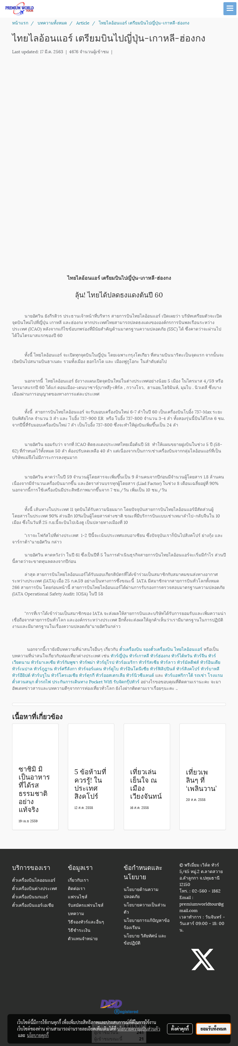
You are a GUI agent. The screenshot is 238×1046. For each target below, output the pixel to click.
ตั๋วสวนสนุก (23, 681)
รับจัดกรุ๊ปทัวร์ (126, 681)
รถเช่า (200, 675)
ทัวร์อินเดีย (210, 662)
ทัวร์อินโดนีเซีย (134, 668)
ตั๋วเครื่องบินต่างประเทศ (34, 889)
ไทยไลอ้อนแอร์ (188, 649)
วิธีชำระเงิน (79, 930)
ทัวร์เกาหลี (139, 655)
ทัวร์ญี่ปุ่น (119, 655)
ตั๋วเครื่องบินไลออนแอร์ (33, 880)
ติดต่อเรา (76, 889)
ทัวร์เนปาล (22, 668)
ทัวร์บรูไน (41, 675)
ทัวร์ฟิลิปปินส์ (162, 668)
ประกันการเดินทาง (70, 681)
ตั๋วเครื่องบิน (130, 649)
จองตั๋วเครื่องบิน (158, 649)
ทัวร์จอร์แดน (90, 668)
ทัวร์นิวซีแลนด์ (140, 675)
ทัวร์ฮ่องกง (160, 655)
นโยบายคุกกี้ (38, 1035)
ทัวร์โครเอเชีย (64, 675)
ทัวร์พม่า (87, 662)
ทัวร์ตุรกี (87, 675)
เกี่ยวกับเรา (78, 880)
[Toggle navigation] (230, 8)
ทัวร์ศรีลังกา (65, 668)
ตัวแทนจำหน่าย (83, 939)
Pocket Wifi (100, 681)
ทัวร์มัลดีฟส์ (188, 662)
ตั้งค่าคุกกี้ (180, 1028)
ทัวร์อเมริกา (127, 662)
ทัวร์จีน (200, 655)
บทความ (76, 914)
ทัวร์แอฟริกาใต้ (179, 675)
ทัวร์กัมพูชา (67, 662)
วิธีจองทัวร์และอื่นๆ (86, 922)
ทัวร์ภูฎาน (43, 668)
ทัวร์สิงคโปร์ (188, 668)
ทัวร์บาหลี (210, 668)
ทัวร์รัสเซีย (149, 662)
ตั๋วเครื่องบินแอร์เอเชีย (33, 905)
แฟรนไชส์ (77, 897)
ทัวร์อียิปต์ (21, 675)
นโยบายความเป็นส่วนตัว (138, 1028)
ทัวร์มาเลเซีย (43, 662)
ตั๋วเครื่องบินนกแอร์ (30, 897)
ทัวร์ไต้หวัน (181, 655)
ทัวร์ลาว (168, 662)
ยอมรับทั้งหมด (214, 1028)
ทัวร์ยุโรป (105, 662)
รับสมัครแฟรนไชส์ (86, 905)
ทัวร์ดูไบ (111, 668)
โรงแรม (215, 675)
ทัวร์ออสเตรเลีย (110, 675)
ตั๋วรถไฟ (43, 681)
